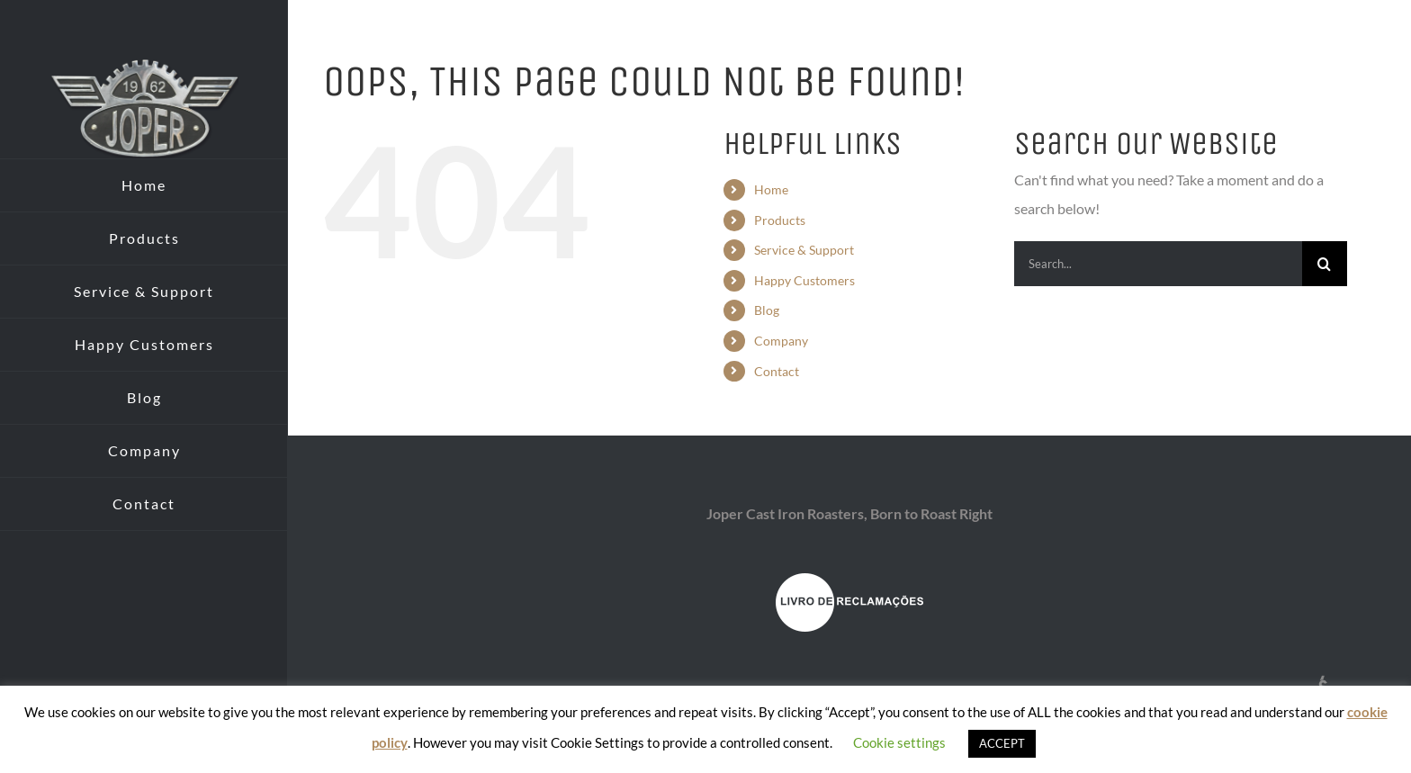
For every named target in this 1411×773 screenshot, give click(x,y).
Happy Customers (804, 280)
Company (781, 340)
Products (779, 220)
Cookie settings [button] (899, 742)
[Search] (1324, 263)
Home (771, 189)
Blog (766, 310)
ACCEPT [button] (1002, 743)
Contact (776, 371)
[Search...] (1158, 263)
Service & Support (804, 249)
